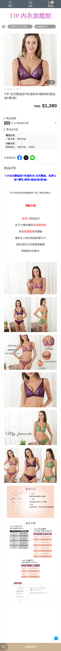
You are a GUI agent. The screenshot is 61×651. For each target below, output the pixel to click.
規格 (7, 123)
